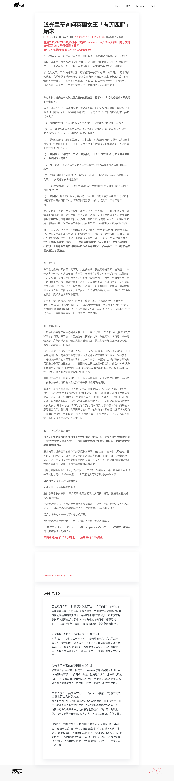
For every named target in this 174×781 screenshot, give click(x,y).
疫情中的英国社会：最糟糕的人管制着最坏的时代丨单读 (86, 724)
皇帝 (99, 36)
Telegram (140, 6)
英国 (103, 36)
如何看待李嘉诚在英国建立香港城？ (73, 665)
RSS (128, 6)
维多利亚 (92, 36)
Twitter (154, 6)
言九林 (49, 36)
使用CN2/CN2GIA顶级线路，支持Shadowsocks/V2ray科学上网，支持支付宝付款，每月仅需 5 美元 (87, 44)
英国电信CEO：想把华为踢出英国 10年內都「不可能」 (86, 606)
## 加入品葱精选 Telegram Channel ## (67, 50)
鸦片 (85, 36)
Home (118, 6)
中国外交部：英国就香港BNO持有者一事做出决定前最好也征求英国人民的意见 (86, 694)
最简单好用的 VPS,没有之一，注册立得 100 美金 (73, 537)
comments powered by (58, 575)
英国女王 (78, 36)
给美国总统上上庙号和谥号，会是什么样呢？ (79, 634)
